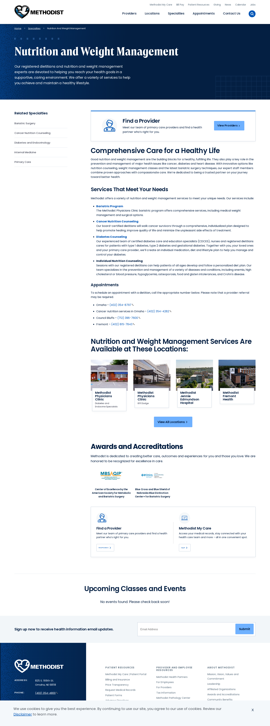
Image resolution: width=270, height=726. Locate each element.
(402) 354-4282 (159, 311)
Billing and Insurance (117, 680)
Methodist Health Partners (172, 678)
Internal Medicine (25, 151)
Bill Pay (180, 4)
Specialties (176, 13)
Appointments (204, 13)
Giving (217, 4)
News (228, 4)
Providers (129, 13)
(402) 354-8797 (122, 304)
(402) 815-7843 (123, 324)
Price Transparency (117, 686)
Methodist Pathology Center (173, 699)
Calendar (240, 4)
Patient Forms (113, 696)
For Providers (164, 688)
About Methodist (221, 668)
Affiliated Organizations (221, 690)
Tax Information (166, 693)
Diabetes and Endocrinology (32, 142)
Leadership (213, 685)
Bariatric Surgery (24, 122)
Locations (152, 13)
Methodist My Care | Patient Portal (125, 675)
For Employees (165, 683)
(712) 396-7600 (129, 317)
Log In (187, 548)
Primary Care (22, 161)
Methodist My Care (161, 4)
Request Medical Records (120, 691)
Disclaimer (22, 714)
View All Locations (173, 422)
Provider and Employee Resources (174, 670)
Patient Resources (198, 4)
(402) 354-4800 (46, 694)
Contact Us (231, 13)
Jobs (253, 4)
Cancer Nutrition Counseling (32, 132)
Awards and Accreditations (223, 695)
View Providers (228, 125)
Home (17, 27)
